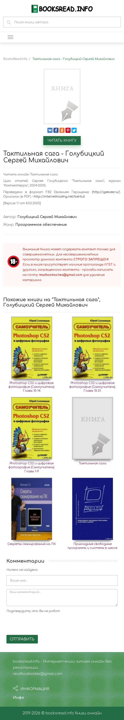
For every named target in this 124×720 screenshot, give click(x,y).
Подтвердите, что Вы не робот (33, 611)
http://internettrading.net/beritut (59, 196)
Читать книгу (62, 141)
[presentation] (39, 623)
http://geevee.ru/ (106, 192)
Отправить (22, 639)
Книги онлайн (88, 713)
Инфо (18, 697)
